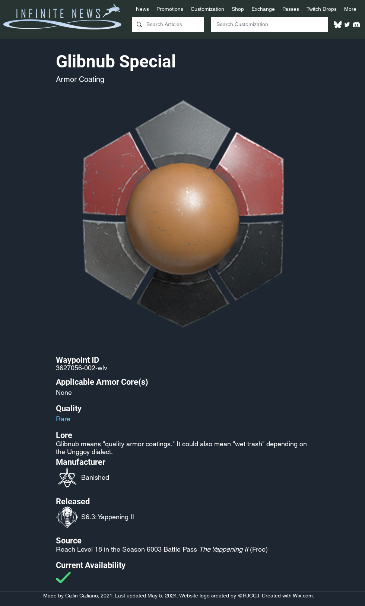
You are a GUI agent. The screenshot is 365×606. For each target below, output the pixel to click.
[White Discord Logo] (356, 24)
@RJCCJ (248, 596)
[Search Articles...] (167, 24)
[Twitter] (347, 24)
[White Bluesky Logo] (338, 24)
